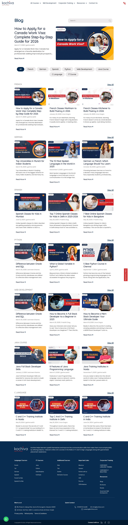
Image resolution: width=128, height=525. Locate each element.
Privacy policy (18, 513)
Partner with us (83, 471)
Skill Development (49, 3)
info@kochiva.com (97, 507)
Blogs (101, 481)
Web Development (84, 69)
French (30, 69)
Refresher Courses (62, 475)
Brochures (103, 484)
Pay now (81, 481)
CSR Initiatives (83, 484)
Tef (15, 468)
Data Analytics (40, 471)
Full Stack (38, 475)
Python (68, 69)
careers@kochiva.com (89, 509)
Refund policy (29, 513)
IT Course (72, 74)
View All (110, 85)
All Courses (35, 3)
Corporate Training (66, 3)
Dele (58, 465)
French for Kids (18, 478)
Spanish (55, 69)
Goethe (59, 471)
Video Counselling (126, 274)
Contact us (82, 475)
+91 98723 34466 (80, 507)
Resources (82, 3)
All (21, 69)
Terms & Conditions (40, 513)
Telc (58, 468)
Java (37, 465)
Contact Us (93, 3)
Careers (81, 468)
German (42, 69)
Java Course (103, 69)
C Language (57, 74)
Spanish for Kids (18, 481)
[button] (110, 21)
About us (81, 465)
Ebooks (102, 488)
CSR (80, 478)
